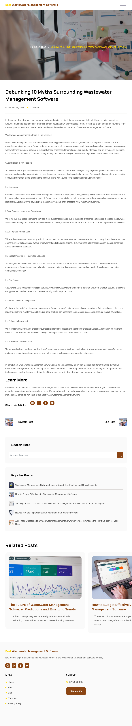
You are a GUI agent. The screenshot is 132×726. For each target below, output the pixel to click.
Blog (43, 46)
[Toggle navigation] (123, 4)
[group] (45, 590)
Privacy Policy (14, 703)
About (11, 687)
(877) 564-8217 (76, 682)
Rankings (12, 698)
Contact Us (76, 691)
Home (33, 46)
